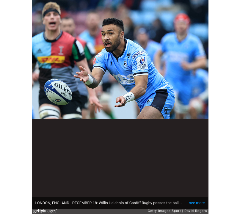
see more (197, 203)
